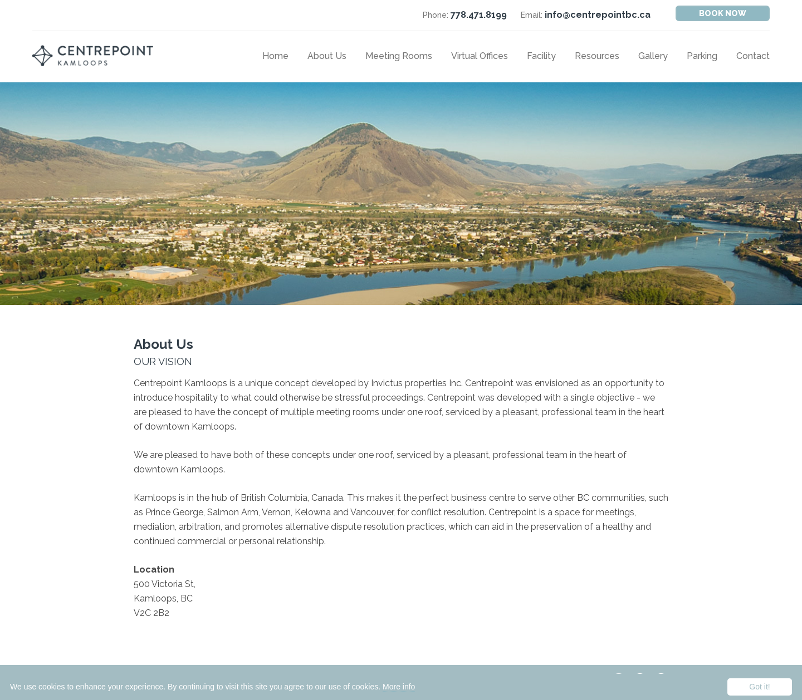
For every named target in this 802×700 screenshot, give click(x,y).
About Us (326, 56)
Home (275, 56)
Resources (597, 56)
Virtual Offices (479, 56)
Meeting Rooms (398, 56)
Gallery (653, 56)
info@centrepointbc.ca (598, 14)
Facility (541, 56)
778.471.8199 (479, 14)
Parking (702, 56)
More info (399, 686)
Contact (753, 56)
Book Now (722, 13)
